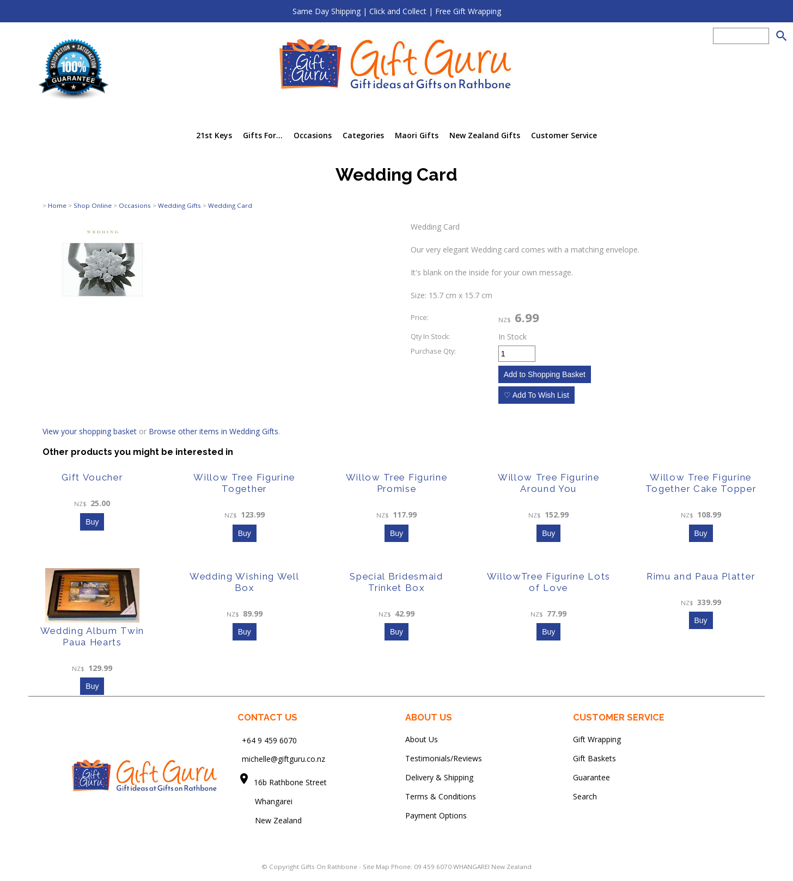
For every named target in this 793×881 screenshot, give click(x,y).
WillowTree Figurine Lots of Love (549, 582)
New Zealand (269, 820)
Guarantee (591, 777)
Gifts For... (263, 135)
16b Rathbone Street (291, 782)
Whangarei (266, 801)
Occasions (313, 135)
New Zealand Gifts (484, 135)
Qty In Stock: (430, 336)
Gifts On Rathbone (330, 866)
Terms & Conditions (440, 796)
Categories (363, 135)
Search (585, 796)
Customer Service (564, 135)
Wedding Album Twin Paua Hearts (92, 636)
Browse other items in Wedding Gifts (213, 431)
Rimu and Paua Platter (700, 576)
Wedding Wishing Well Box (245, 582)
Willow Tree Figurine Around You (549, 483)
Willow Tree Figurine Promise (397, 483)
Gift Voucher (92, 477)
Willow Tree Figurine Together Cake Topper (701, 483)
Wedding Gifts (179, 205)
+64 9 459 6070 (269, 740)
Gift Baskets (594, 758)
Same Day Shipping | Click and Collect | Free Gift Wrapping (396, 11)
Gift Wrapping (597, 739)
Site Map (376, 866)
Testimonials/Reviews (443, 758)
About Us (421, 739)
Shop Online (93, 205)
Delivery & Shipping (439, 777)
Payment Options (436, 815)
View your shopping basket (89, 431)
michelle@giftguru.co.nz (283, 759)
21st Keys (214, 135)
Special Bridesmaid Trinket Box (396, 582)
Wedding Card (230, 205)
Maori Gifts (416, 135)
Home (57, 205)
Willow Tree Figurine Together (244, 483)
